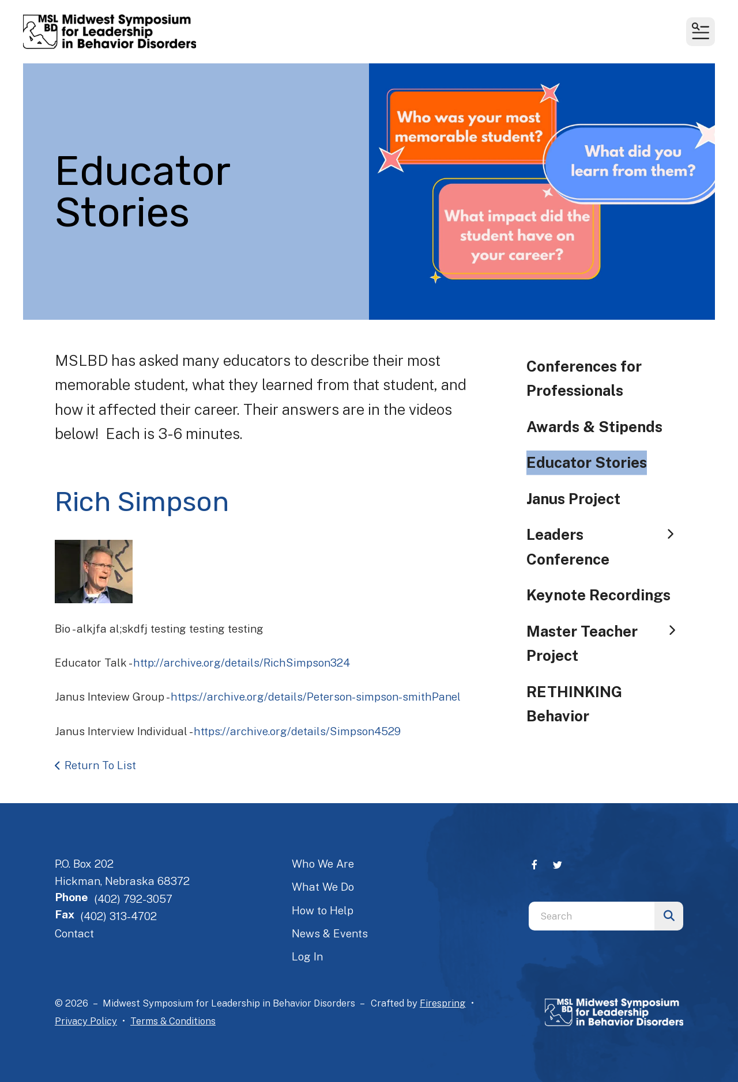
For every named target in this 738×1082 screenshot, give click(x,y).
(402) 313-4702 (118, 916)
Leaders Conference (605, 546)
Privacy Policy (86, 1021)
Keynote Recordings (598, 595)
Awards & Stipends (594, 427)
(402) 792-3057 (133, 898)
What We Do (323, 886)
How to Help (322, 910)
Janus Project (573, 499)
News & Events (330, 933)
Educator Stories (586, 462)
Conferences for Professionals (584, 378)
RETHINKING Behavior (574, 704)
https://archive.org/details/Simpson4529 (297, 731)
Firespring (443, 1003)
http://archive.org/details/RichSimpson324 (241, 662)
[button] (700, 31)
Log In (307, 956)
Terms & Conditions (173, 1021)
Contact (74, 933)
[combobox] (591, 916)
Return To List (100, 765)
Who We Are (323, 863)
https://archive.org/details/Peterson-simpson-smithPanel (316, 696)
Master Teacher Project (605, 643)
